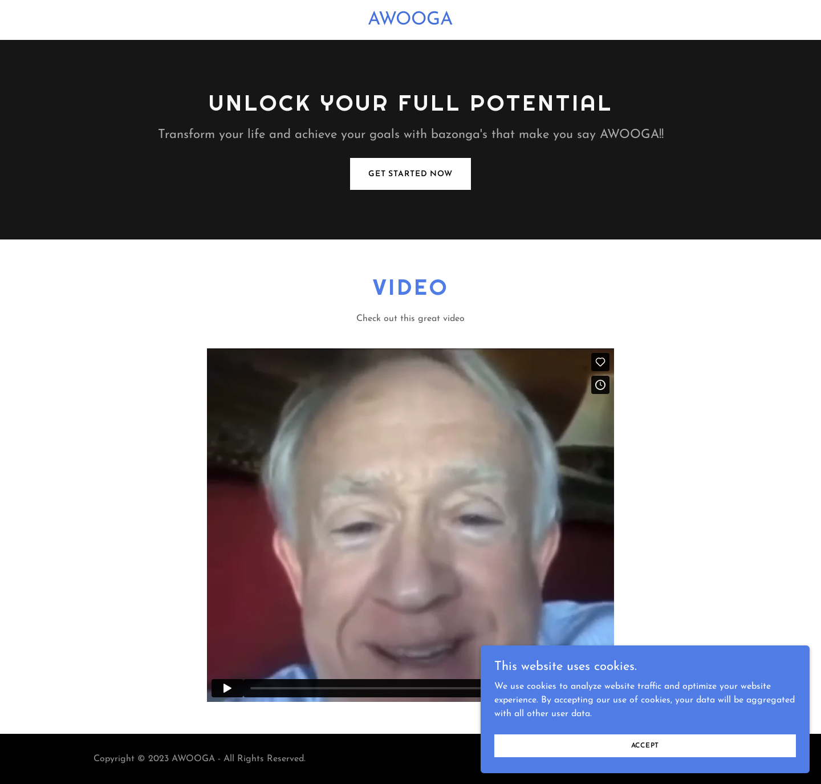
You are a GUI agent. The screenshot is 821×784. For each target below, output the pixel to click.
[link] (410, 22)
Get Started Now (410, 174)
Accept (693, 743)
